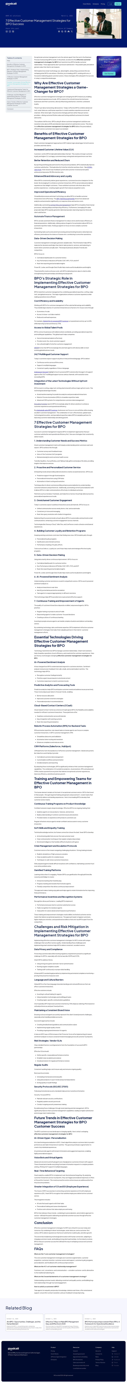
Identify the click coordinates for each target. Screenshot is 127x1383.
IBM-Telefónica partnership (65, 199)
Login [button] (110, 4)
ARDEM (36, 348)
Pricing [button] (103, 4)
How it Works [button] (87, 4)
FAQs (8, 60)
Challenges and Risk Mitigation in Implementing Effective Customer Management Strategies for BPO (16, 96)
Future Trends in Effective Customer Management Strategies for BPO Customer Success (17, 103)
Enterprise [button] (96, 4)
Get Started (109, 74)
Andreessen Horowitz (41, 372)
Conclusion (10, 109)
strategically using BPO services (46, 410)
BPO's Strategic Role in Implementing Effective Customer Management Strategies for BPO (18, 71)
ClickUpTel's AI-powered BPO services (55, 321)
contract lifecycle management (60, 205)
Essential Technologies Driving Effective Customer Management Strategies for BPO (18, 83)
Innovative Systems (40, 404)
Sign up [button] (118, 4)
